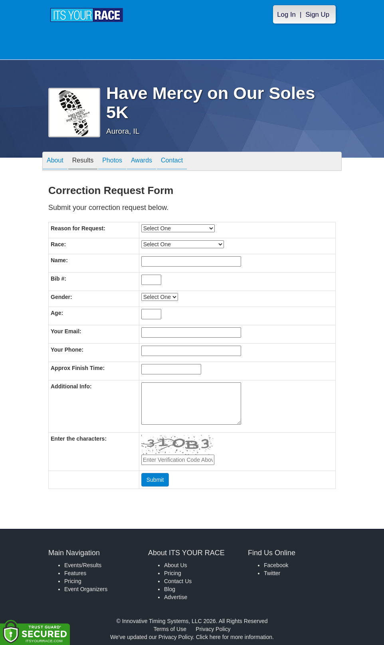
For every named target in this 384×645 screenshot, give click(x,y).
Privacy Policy (213, 629)
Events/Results (82, 565)
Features (75, 573)
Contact (172, 161)
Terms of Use (170, 629)
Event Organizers (85, 589)
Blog (169, 589)
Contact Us (178, 581)
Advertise (175, 597)
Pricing (72, 581)
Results (82, 161)
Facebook (276, 565)
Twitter (272, 573)
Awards (141, 161)
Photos (112, 161)
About (55, 161)
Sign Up (317, 14)
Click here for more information (234, 637)
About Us (175, 565)
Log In (286, 14)
